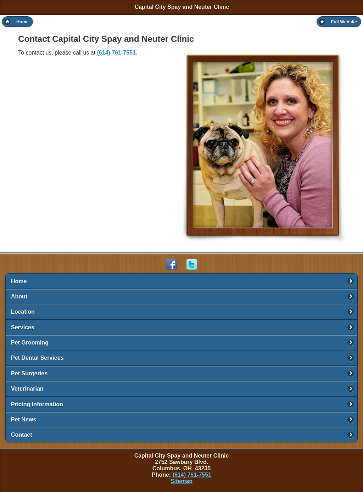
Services (22, 327)
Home (19, 281)
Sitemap (181, 481)
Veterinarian (27, 389)
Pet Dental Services (37, 358)
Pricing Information (37, 404)
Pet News (23, 419)
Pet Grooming (30, 343)
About (19, 296)
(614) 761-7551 (116, 53)
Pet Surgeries (29, 373)
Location (23, 312)
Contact (21, 435)
